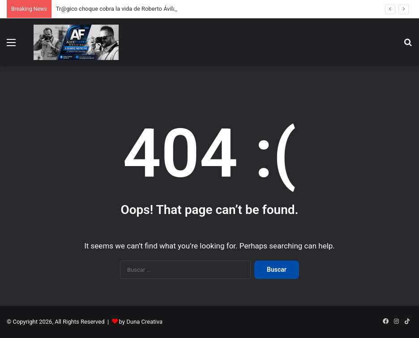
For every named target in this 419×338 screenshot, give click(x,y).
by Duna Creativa (140, 321)
